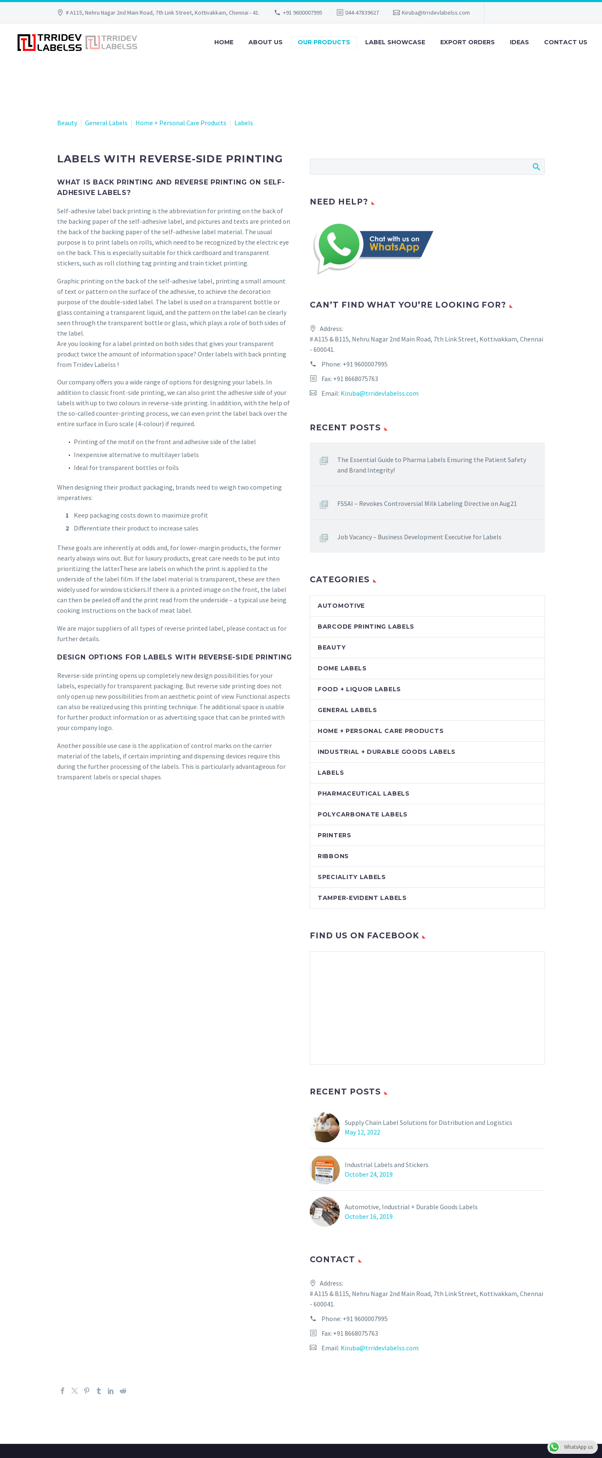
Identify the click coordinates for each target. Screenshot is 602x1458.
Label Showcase (395, 42)
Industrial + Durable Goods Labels (387, 752)
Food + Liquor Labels (359, 689)
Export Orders (467, 42)
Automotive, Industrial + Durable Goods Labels (411, 1207)
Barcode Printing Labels (366, 626)
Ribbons (333, 856)
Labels (243, 123)
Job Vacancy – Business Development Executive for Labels (419, 537)
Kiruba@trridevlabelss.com (436, 12)
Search (536, 166)
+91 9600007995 (302, 12)
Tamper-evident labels (362, 898)
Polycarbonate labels (363, 814)
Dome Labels (342, 668)
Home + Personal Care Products (180, 123)
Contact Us (565, 42)
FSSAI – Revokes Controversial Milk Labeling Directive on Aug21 (427, 503)
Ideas (519, 42)
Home (223, 42)
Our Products (324, 42)
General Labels (106, 123)
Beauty (67, 123)
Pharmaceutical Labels (364, 793)
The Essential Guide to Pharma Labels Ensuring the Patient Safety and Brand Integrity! (431, 464)
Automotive (341, 605)
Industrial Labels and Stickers (387, 1164)
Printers (334, 835)
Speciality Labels (352, 877)
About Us (265, 42)
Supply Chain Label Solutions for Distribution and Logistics (428, 1122)
